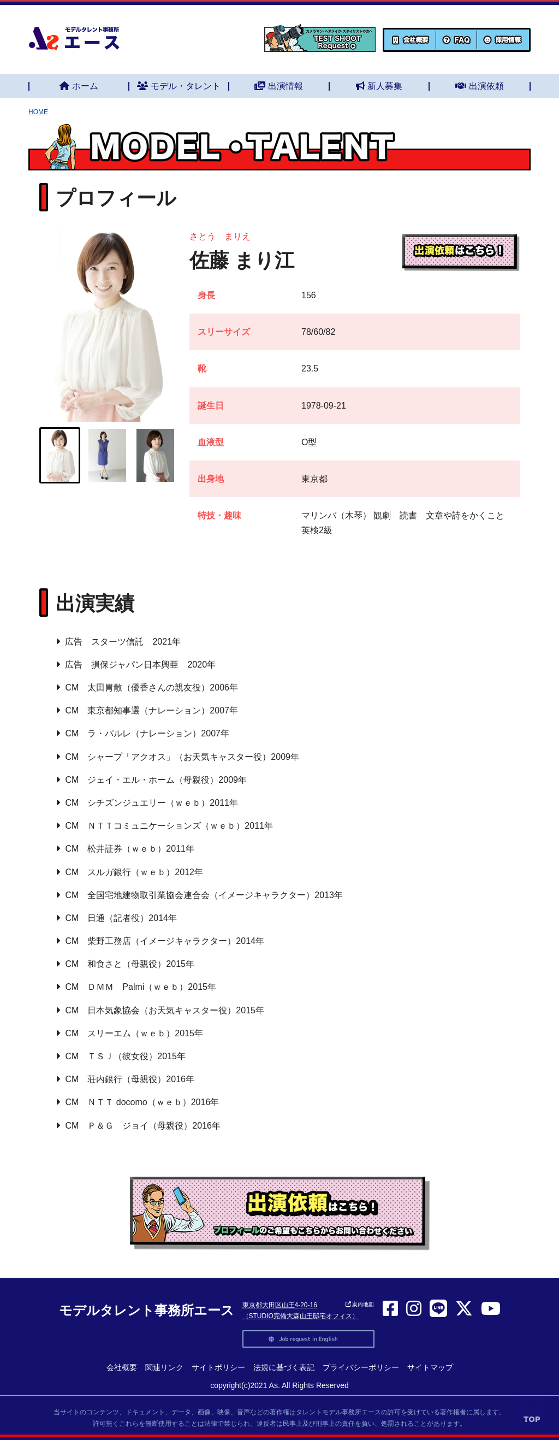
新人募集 (379, 86)
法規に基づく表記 (283, 1367)
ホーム (79, 86)
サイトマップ (430, 1367)
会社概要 (121, 1367)
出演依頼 (479, 86)
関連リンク (164, 1367)
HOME (38, 112)
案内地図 (360, 1304)
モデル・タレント (179, 86)
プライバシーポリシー (361, 1367)
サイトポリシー (218, 1367)
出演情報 (278, 86)
